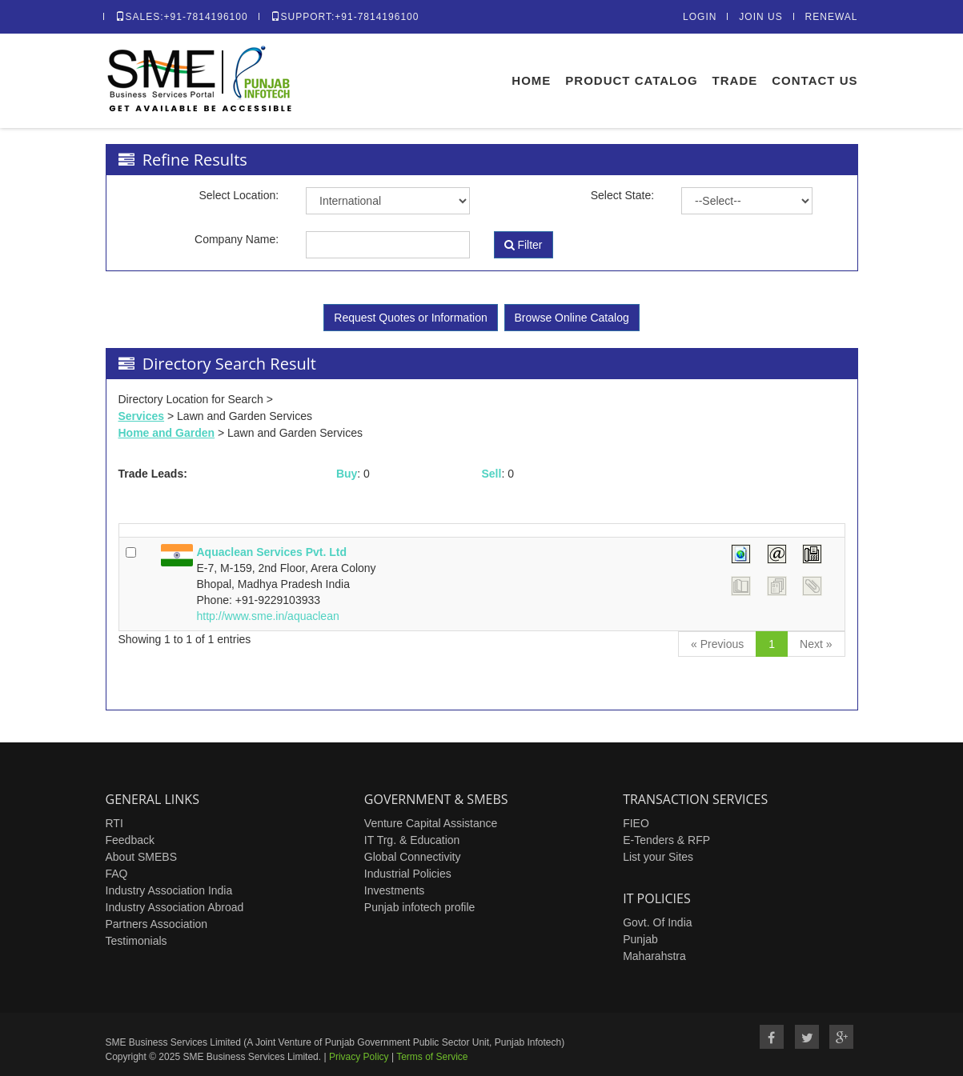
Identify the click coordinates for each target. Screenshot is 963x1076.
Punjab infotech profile (419, 907)
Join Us (760, 16)
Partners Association (157, 924)
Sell (491, 473)
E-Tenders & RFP (666, 840)
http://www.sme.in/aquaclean (268, 616)
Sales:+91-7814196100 (181, 16)
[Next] (816, 644)
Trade (735, 80)
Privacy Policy (359, 1056)
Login (699, 16)
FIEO (636, 823)
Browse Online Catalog (572, 317)
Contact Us (814, 80)
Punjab (640, 939)
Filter (523, 244)
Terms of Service (431, 1056)
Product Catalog (631, 80)
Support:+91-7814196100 (345, 16)
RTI (114, 823)
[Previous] (717, 644)
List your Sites (658, 856)
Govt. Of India (657, 922)
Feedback (130, 840)
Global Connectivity (412, 856)
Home (531, 80)
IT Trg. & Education (412, 840)
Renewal (831, 16)
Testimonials (136, 940)
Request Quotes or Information (410, 317)
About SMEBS (142, 856)
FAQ (117, 873)
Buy (346, 473)
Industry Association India (169, 890)
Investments (394, 890)
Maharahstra (654, 956)
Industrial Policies (407, 873)
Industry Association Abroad (175, 907)
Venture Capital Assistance (431, 823)
